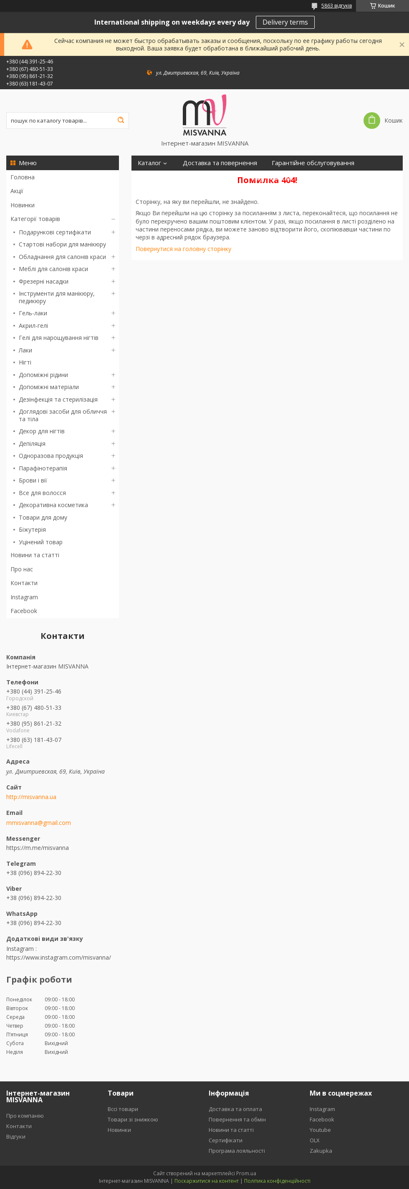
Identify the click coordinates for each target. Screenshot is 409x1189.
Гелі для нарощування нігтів (58, 338)
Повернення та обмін (237, 1119)
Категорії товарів (35, 219)
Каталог (149, 163)
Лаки (25, 350)
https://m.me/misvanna (37, 848)
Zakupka (321, 1150)
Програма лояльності (170, 178)
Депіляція (32, 443)
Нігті (25, 362)
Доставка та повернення (220, 163)
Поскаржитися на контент (206, 1180)
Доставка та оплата (235, 1109)
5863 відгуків (336, 5)
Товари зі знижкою (133, 1119)
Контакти (24, 583)
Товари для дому (43, 517)
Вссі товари (123, 1109)
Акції (16, 191)
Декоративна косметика (53, 505)
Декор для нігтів (42, 431)
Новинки (22, 205)
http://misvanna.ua (31, 797)
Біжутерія (32, 529)
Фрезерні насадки (43, 281)
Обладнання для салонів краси (62, 257)
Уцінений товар (41, 542)
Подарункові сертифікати (55, 232)
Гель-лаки (33, 313)
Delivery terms (285, 22)
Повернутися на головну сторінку (183, 249)
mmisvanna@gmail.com (38, 823)
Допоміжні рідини (43, 375)
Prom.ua (246, 1173)
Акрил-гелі (33, 325)
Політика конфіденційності (277, 1180)
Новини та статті (34, 555)
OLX (315, 1140)
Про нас (21, 569)
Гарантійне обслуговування (313, 163)
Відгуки (227, 178)
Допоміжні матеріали (49, 387)
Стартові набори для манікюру (62, 244)
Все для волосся (42, 493)
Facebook (23, 611)
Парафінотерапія (43, 468)
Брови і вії (33, 480)
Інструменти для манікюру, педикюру (57, 297)
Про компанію (25, 1115)
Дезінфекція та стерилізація (58, 399)
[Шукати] (120, 120)
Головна (22, 177)
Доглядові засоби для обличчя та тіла (63, 415)
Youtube (320, 1130)
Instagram (24, 597)
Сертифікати (271, 178)
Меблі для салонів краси (53, 269)
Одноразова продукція (51, 456)
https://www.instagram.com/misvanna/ (58, 957)
